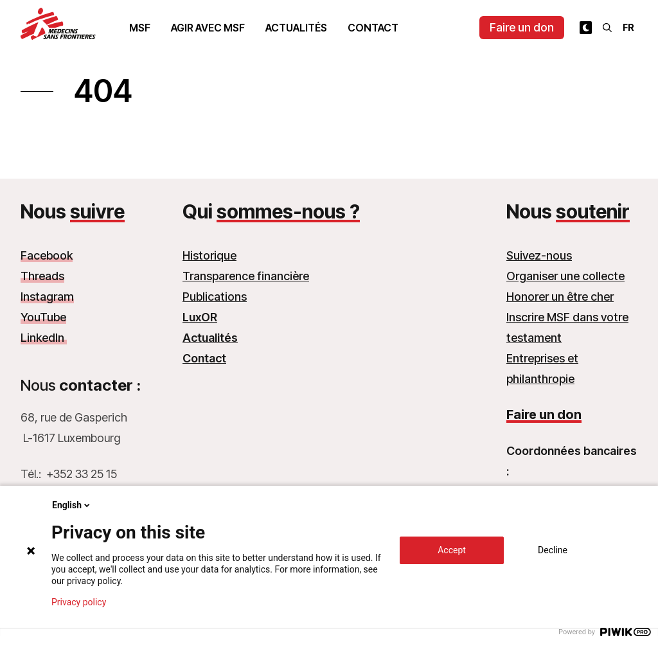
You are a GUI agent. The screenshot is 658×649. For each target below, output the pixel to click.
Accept (452, 550)
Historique (209, 255)
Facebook (47, 255)
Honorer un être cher (560, 296)
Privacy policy (78, 602)
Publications (214, 296)
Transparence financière (245, 276)
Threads (42, 276)
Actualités (296, 27)
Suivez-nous (539, 255)
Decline (552, 550)
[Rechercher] (607, 28)
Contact (373, 27)
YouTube (43, 317)
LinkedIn (44, 337)
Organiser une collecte (565, 276)
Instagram (47, 296)
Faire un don (522, 27)
